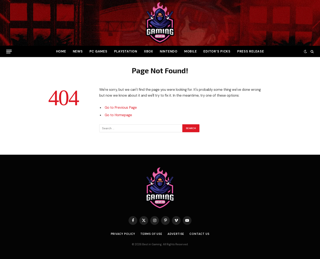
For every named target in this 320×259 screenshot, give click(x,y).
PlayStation (125, 51)
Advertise (176, 234)
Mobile (190, 51)
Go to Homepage (118, 115)
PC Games (98, 51)
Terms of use (151, 234)
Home (61, 51)
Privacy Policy (123, 234)
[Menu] (9, 51)
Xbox (148, 51)
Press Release (250, 51)
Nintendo (169, 51)
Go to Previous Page (121, 107)
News (78, 51)
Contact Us (199, 234)
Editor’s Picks (217, 51)
